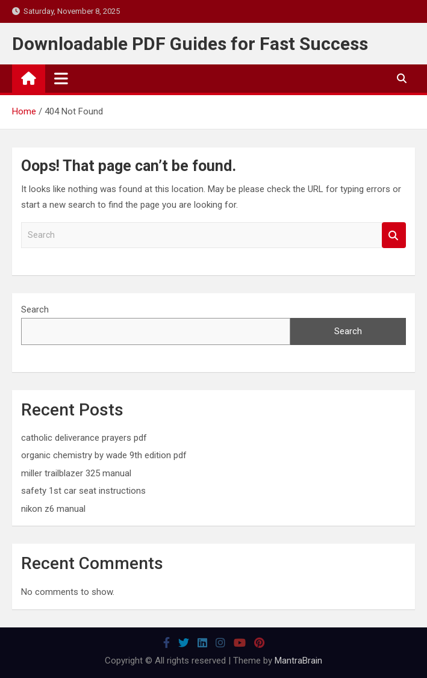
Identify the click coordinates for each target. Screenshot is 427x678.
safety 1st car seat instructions (83, 490)
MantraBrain (298, 660)
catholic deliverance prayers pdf (84, 437)
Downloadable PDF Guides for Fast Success (190, 43)
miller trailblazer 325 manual (76, 473)
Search (394, 235)
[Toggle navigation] (61, 78)
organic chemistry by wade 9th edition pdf (104, 455)
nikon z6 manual (53, 508)
